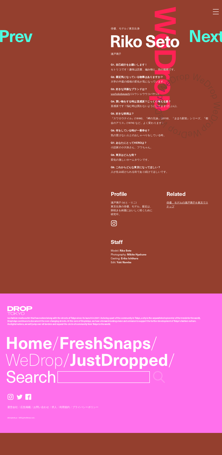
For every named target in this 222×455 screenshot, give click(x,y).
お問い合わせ (41, 407)
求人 (54, 407)
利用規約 (64, 407)
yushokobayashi (120, 93)
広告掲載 (25, 407)
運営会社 (12, 407)
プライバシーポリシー (85, 407)
